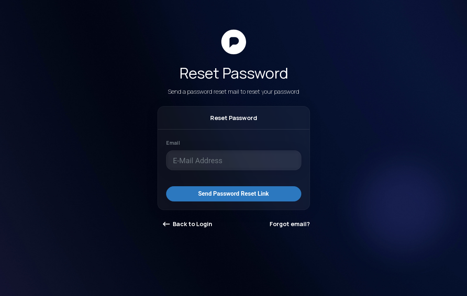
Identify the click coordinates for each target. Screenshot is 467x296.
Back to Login (187, 224)
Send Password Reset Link (233, 193)
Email (173, 142)
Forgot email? (290, 224)
